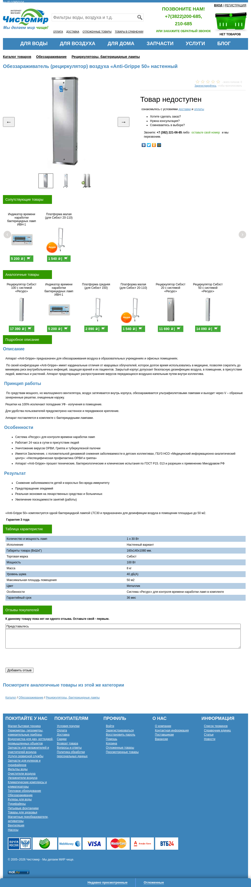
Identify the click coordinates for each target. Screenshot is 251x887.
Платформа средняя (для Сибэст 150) (96, 286)
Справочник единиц (217, 730)
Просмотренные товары (122, 752)
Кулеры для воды (20, 799)
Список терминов (216, 726)
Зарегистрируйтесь (205, 85)
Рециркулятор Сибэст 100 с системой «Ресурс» (22, 288)
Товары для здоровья (22, 812)
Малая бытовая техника (24, 726)
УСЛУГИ (195, 43)
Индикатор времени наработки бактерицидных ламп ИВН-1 (24, 219)
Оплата (62, 730)
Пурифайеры (17, 804)
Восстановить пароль (120, 734)
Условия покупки (68, 726)
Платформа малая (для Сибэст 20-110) (61, 215)
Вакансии (161, 739)
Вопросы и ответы (69, 747)
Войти (110, 726)
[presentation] (42, 658)
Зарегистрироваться (120, 730)
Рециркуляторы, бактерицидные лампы (106, 57)
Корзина (111, 743)
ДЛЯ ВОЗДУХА (77, 43)
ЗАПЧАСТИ (160, 43)
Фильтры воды (18, 769)
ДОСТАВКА (72, 31)
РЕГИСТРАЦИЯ (235, 5)
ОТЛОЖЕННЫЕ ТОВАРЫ (97, 31)
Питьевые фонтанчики (23, 808)
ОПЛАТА (58, 31)
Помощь (111, 739)
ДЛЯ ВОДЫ (34, 43)
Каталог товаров (17, 57)
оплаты (199, 109)
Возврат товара (67, 743)
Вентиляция (16, 825)
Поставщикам (164, 734)
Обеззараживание (51, 57)
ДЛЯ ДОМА (121, 43)
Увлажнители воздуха (22, 778)
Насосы (13, 830)
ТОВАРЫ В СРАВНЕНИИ (129, 31)
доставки (184, 109)
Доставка (63, 734)
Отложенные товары (120, 747)
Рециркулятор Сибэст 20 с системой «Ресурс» (171, 288)
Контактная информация (172, 730)
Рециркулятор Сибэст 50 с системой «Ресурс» (208, 288)
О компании (163, 726)
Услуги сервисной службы (25, 756)
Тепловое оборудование (24, 791)
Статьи (208, 734)
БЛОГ (224, 43)
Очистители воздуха (22, 773)
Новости (209, 739)
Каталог (10, 697)
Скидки (62, 739)
